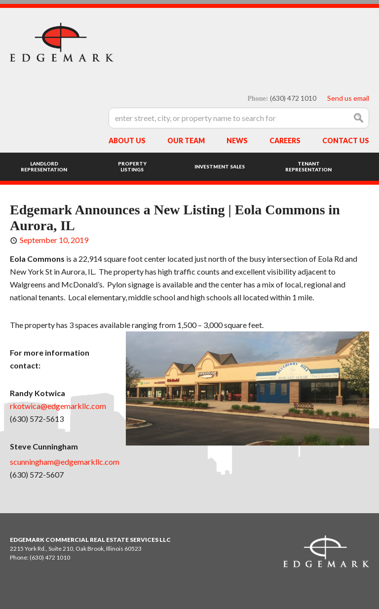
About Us (127, 140)
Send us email (348, 98)
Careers (285, 140)
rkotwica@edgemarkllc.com (58, 405)
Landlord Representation (44, 166)
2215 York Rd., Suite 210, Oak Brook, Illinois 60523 (76, 548)
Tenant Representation (308, 166)
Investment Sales (219, 166)
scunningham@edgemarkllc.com (64, 461)
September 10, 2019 (54, 239)
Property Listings (132, 166)
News (237, 140)
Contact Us (345, 140)
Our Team (186, 140)
